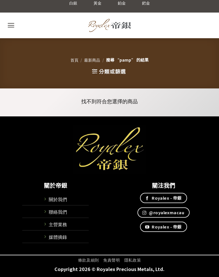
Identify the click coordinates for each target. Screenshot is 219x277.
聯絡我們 (58, 211)
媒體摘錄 (58, 236)
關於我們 (58, 199)
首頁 (74, 60)
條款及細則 (88, 260)
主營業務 (58, 224)
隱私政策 (132, 260)
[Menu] (11, 25)
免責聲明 (111, 260)
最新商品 (92, 60)
